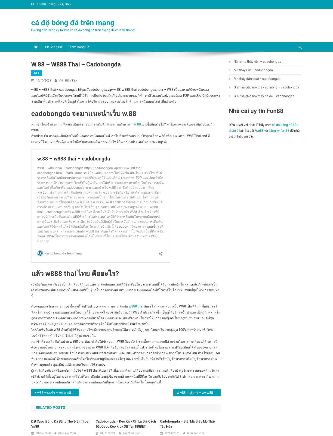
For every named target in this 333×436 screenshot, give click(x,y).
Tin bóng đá (53, 47)
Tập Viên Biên (131, 433)
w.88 (137, 124)
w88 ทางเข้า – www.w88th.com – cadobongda (58, 393)
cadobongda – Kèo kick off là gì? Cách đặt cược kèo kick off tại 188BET (126, 424)
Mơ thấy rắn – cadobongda (253, 70)
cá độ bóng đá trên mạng (72, 22)
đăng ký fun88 (278, 130)
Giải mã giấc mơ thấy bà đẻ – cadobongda (264, 96)
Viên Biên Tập (68, 80)
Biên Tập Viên (67, 433)
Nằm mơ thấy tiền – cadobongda (257, 61)
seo (36, 73)
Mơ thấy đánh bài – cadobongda (257, 79)
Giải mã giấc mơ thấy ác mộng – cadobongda (266, 87)
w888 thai (136, 306)
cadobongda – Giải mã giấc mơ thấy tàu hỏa (188, 424)
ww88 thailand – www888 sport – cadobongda (199, 393)
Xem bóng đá (79, 47)
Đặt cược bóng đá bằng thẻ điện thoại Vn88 (60, 424)
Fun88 (259, 130)
